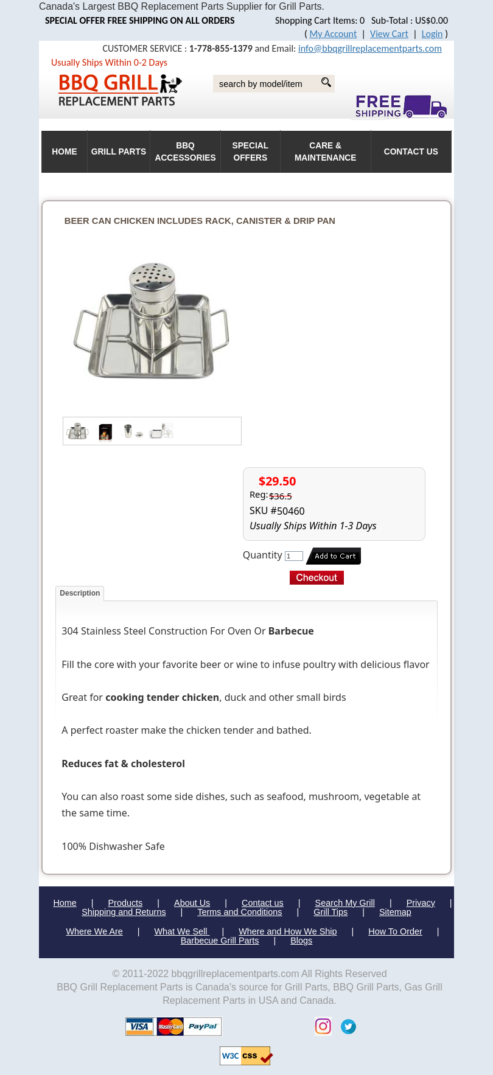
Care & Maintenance (326, 151)
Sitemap (395, 912)
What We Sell (182, 931)
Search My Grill (345, 903)
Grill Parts (118, 151)
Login (432, 34)
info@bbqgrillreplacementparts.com (370, 48)
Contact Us (411, 151)
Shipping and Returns (124, 912)
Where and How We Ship (288, 931)
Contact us (263, 903)
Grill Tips (330, 912)
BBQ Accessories (185, 151)
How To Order (395, 931)
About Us (192, 903)
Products (125, 903)
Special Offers (251, 151)
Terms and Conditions (239, 912)
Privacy (421, 903)
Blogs (301, 940)
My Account (333, 34)
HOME (64, 151)
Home (64, 903)
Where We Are (94, 931)
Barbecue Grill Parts (220, 940)
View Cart (389, 34)
